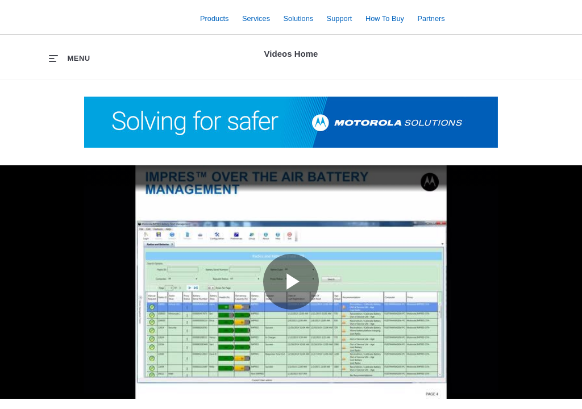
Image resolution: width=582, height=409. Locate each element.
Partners (430, 18)
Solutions (299, 18)
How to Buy (384, 18)
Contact (549, 10)
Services (256, 18)
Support (339, 18)
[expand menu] (69, 58)
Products (214, 18)
